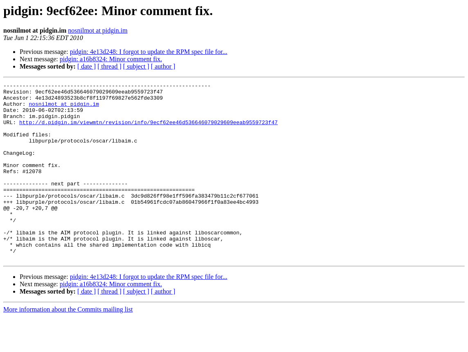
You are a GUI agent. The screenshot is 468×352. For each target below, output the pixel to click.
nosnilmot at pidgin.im (97, 30)
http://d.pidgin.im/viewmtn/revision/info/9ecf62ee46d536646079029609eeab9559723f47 (148, 130)
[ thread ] (109, 66)
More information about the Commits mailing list (68, 344)
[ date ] (86, 66)
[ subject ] (136, 66)
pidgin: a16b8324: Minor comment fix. (111, 59)
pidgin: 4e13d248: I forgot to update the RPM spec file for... (148, 51)
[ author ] (163, 66)
